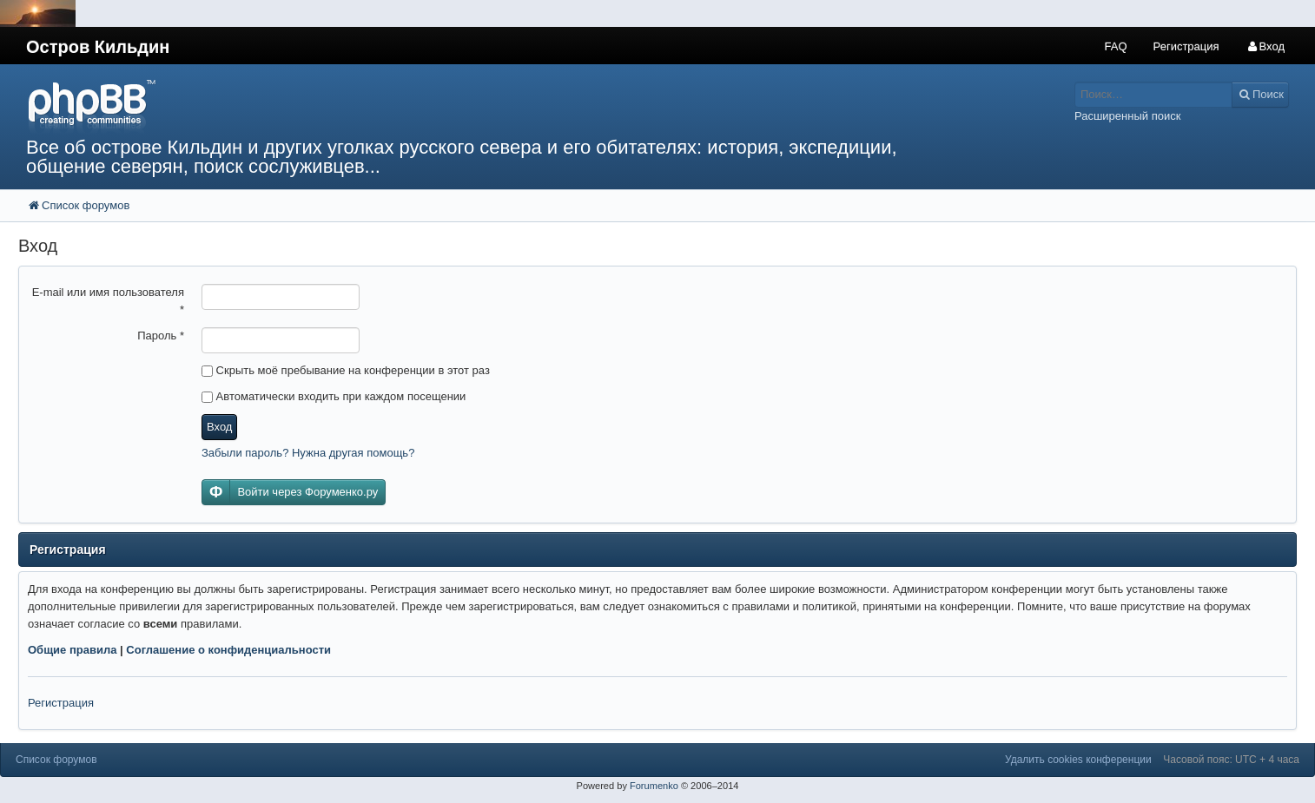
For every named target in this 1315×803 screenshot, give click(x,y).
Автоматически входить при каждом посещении (334, 396)
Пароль (160, 335)
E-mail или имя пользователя (108, 301)
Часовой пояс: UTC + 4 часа (1231, 760)
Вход (219, 426)
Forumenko (654, 785)
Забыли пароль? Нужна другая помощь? (308, 452)
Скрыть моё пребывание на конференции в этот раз (346, 370)
